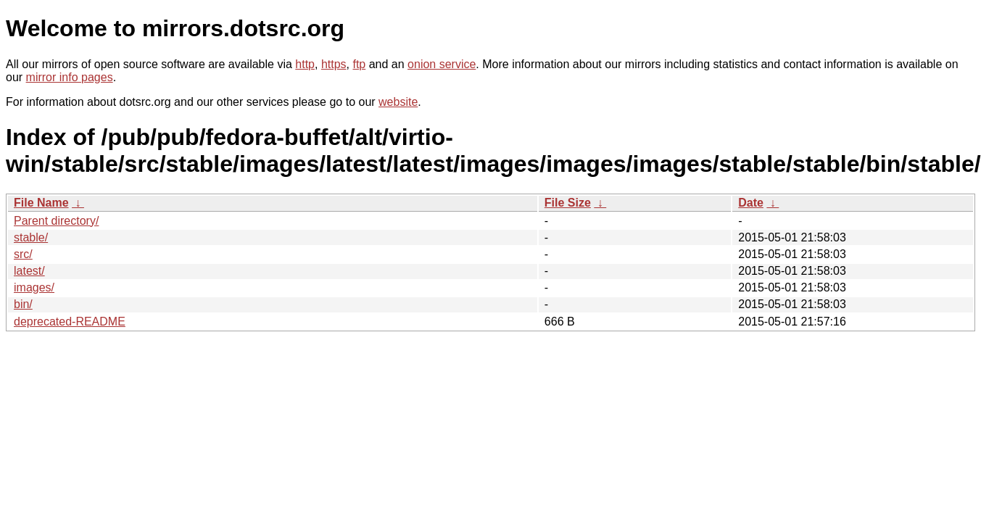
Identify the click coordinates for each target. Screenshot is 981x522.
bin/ (23, 304)
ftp (358, 64)
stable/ (31, 237)
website (398, 102)
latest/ (29, 271)
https (334, 64)
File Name (41, 202)
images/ (34, 287)
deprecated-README (69, 321)
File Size (568, 202)
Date (750, 202)
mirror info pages (69, 77)
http (305, 64)
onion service (441, 64)
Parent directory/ (56, 221)
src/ (23, 254)
